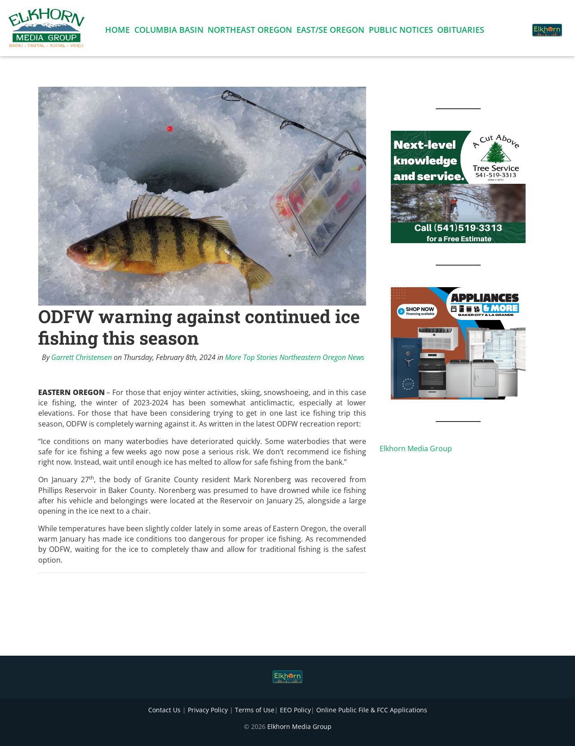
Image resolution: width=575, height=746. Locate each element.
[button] (514, 25)
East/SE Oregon (330, 31)
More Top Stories (251, 357)
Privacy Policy (208, 710)
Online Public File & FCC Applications (371, 710)
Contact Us (164, 710)
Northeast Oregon (250, 31)
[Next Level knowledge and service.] (458, 186)
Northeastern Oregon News (321, 357)
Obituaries (460, 31)
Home (117, 31)
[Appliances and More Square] (458, 342)
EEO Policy (295, 710)
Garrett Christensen (81, 357)
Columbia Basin (168, 31)
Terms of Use (254, 710)
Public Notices (401, 31)
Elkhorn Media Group (416, 448)
